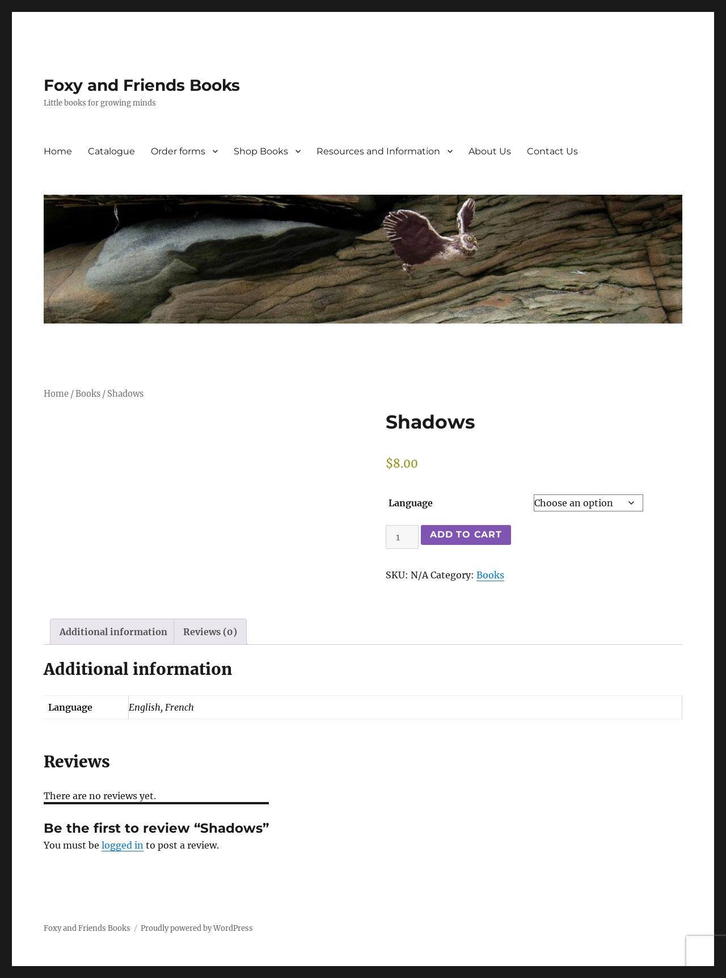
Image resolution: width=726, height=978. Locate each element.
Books (87, 394)
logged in (122, 845)
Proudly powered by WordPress (197, 928)
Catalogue (111, 151)
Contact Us (552, 151)
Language (411, 503)
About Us (489, 151)
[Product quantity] (402, 537)
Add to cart (465, 534)
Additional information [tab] (113, 631)
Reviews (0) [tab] (210, 631)
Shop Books (261, 151)
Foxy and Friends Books (142, 85)
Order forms (178, 151)
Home (58, 151)
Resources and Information (378, 151)
